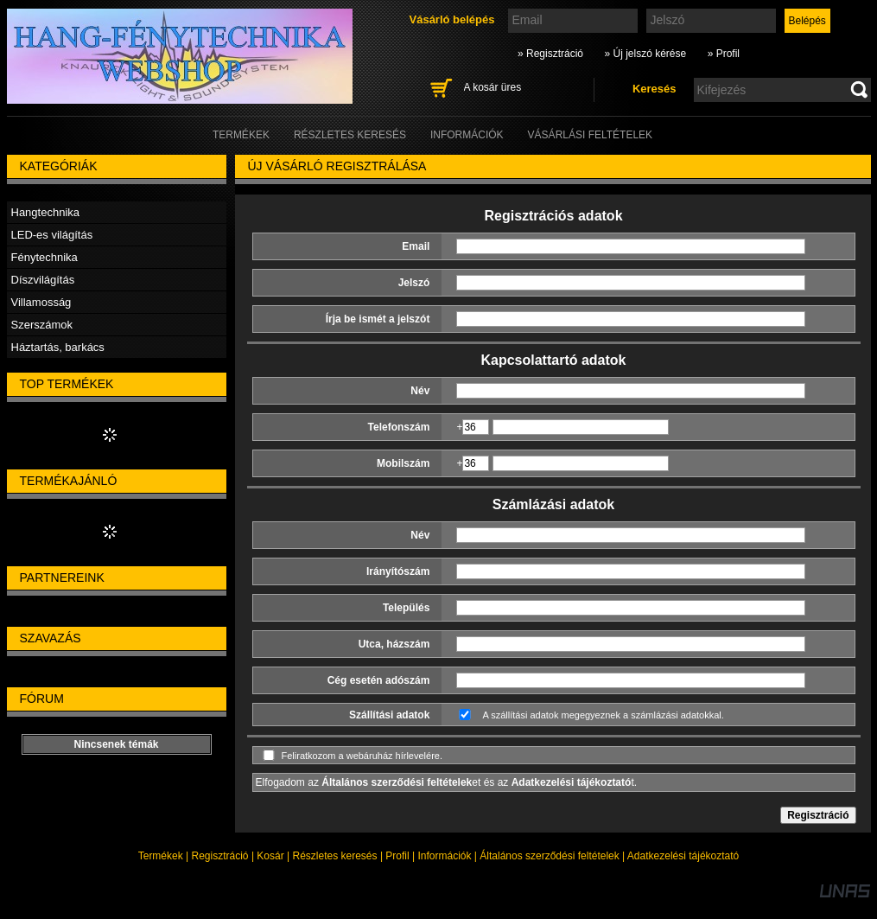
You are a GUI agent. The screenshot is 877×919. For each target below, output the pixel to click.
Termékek (160, 856)
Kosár (270, 856)
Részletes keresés (335, 856)
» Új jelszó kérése (645, 54)
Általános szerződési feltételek (549, 856)
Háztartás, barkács (58, 347)
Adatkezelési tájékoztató (683, 856)
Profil (397, 856)
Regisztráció (220, 856)
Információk (444, 856)
